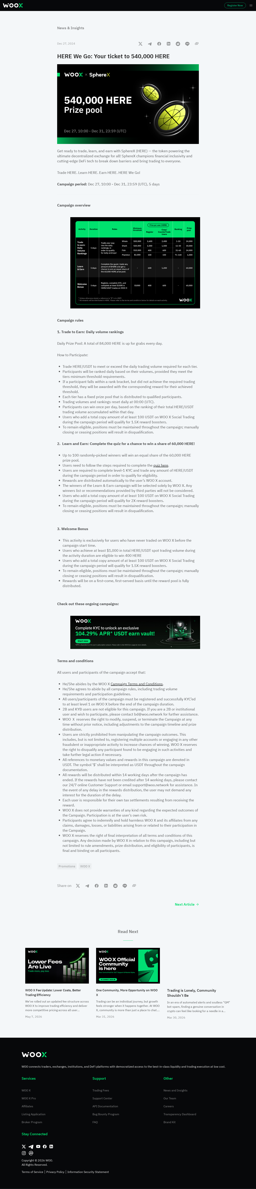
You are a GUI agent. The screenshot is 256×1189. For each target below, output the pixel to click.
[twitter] (140, 43)
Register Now (225, 5)
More (168, 5)
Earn (127, 5)
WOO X (26, 1091)
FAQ (95, 1122)
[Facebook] (45, 1147)
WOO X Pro (29, 1099)
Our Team (170, 1099)
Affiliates (27, 1107)
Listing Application (33, 1114)
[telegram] (150, 43)
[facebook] (159, 43)
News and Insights (175, 1091)
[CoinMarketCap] (31, 1153)
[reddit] (178, 43)
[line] (187, 43)
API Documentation (105, 1107)
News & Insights (70, 27)
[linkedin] (168, 43)
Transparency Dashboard (180, 1114)
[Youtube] (38, 1147)
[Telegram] (31, 1147)
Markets (49, 5)
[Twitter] (24, 1147)
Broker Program (32, 1122)
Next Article (187, 904)
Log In (202, 5)
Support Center (102, 1099)
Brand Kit (170, 1122)
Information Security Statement (88, 1172)
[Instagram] (24, 1153)
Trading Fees (100, 1091)
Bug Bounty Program (105, 1114)
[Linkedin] (51, 1147)
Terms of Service (32, 1172)
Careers (169, 1107)
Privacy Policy (55, 1172)
